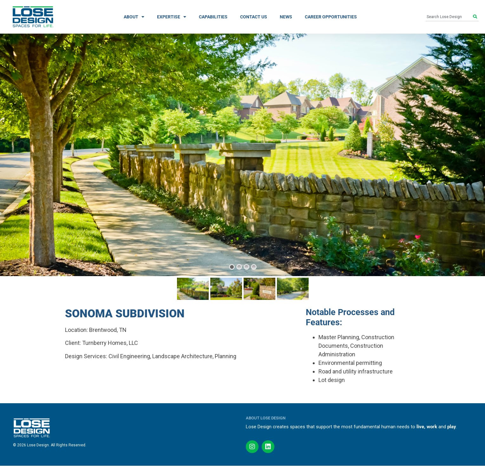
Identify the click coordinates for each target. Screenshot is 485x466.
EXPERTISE (171, 16)
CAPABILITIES (213, 16)
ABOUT (134, 16)
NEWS (286, 16)
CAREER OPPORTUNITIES (331, 16)
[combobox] (449, 16)
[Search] (476, 16)
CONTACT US (253, 16)
